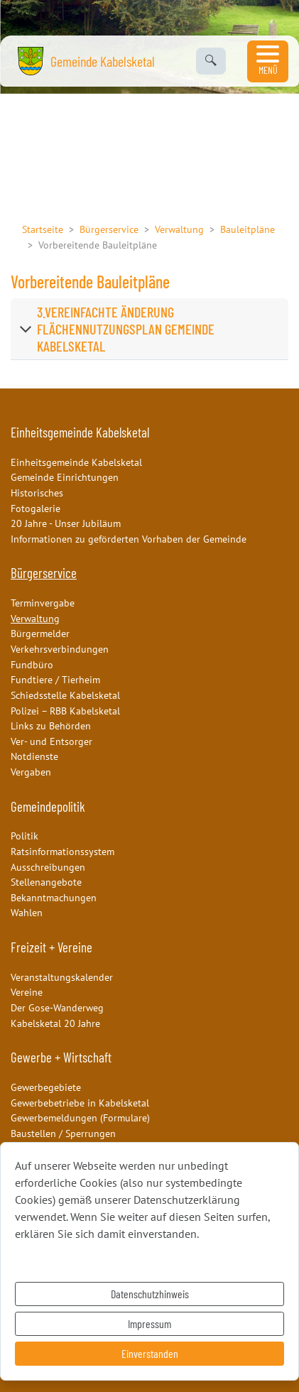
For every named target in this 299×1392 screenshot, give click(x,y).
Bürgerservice (109, 229)
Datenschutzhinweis (150, 1293)
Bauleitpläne (247, 229)
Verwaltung (179, 229)
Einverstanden (149, 1353)
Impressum (149, 1323)
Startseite (42, 229)
